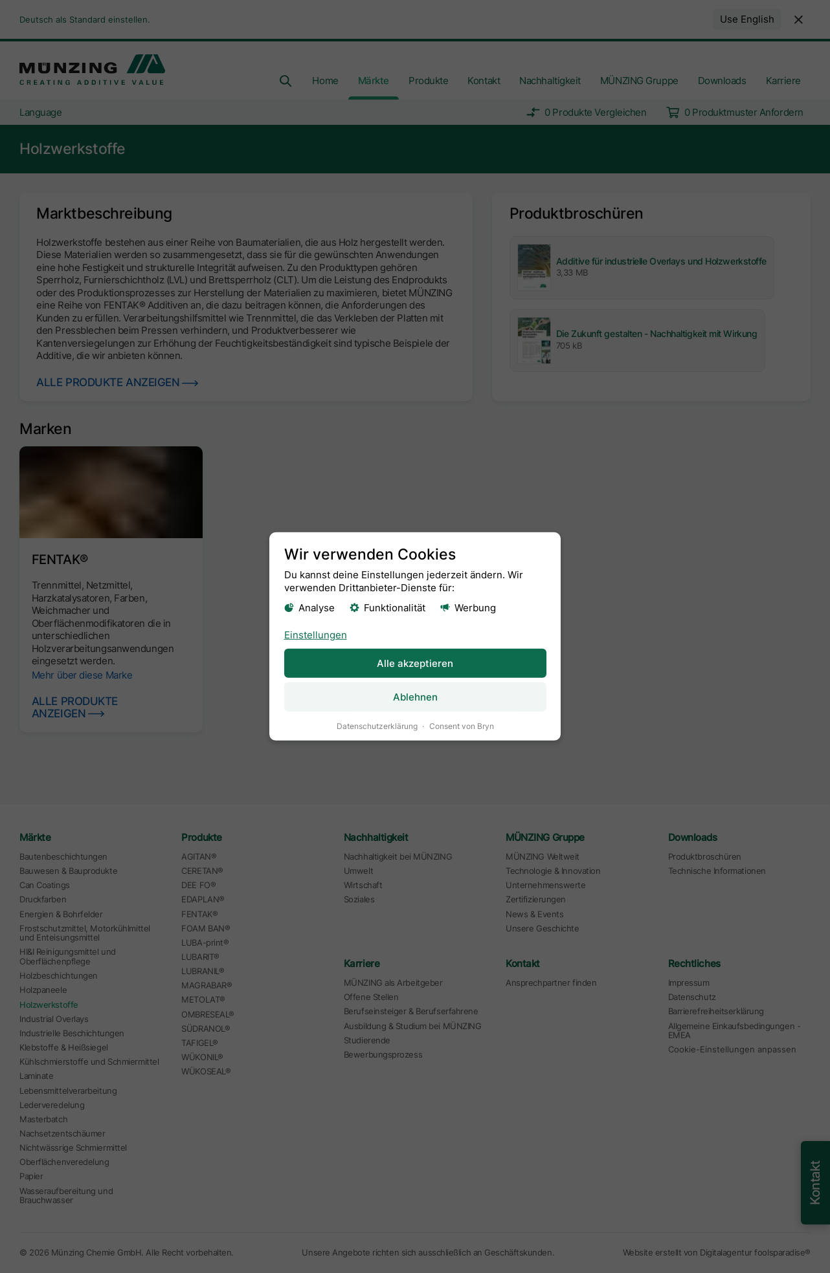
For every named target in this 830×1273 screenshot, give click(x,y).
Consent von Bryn (461, 726)
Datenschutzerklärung (377, 726)
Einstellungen (315, 634)
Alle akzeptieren (415, 663)
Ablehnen (415, 697)
